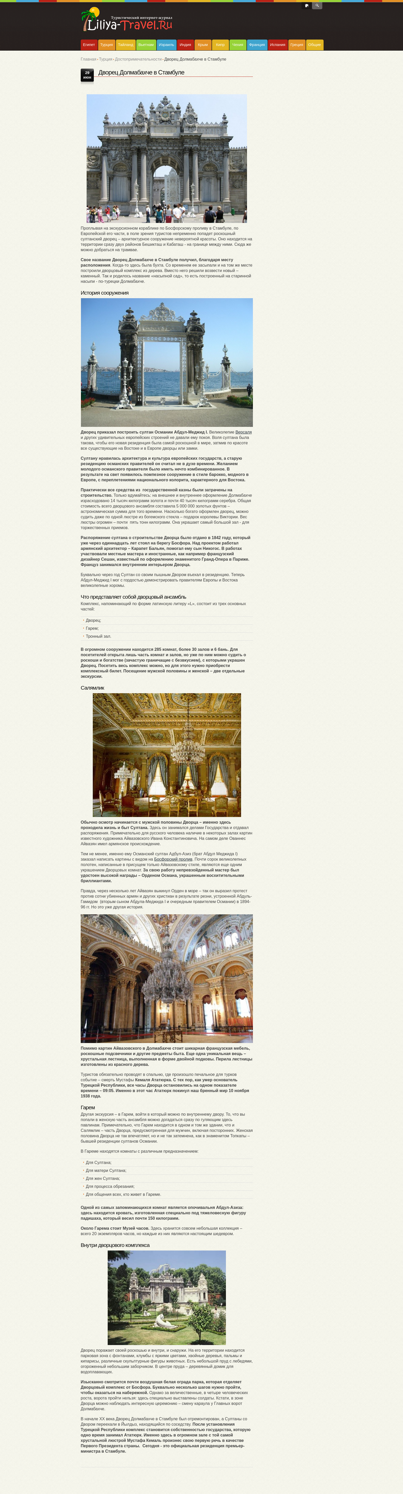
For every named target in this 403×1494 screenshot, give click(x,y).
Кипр (220, 44)
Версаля (243, 432)
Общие (314, 44)
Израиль (166, 44)
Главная (88, 59)
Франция (257, 44)
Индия (185, 44)
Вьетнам (145, 44)
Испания (278, 44)
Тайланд (125, 44)
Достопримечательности (138, 59)
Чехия (237, 44)
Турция (106, 44)
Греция (296, 44)
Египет (89, 44)
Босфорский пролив (173, 859)
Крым (203, 44)
